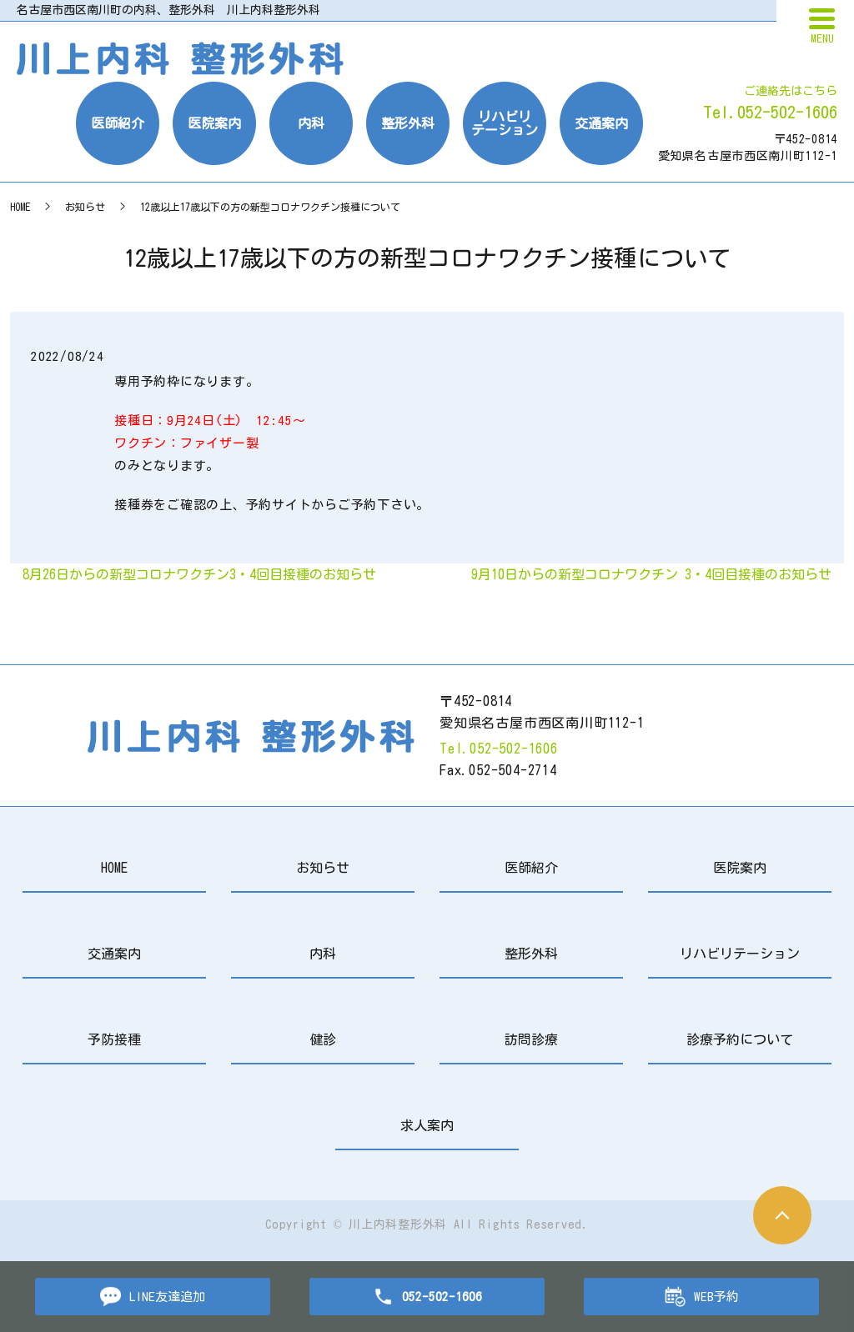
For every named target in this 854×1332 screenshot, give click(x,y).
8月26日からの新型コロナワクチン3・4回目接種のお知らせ (199, 574)
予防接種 (114, 1039)
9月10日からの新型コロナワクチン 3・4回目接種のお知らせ (651, 574)
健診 (322, 1039)
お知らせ (85, 207)
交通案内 (601, 123)
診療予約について (739, 1039)
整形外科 (408, 123)
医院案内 (214, 123)
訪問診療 (531, 1039)
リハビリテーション (504, 123)
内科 (311, 123)
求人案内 (427, 1125)
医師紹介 (117, 123)
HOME (20, 207)
